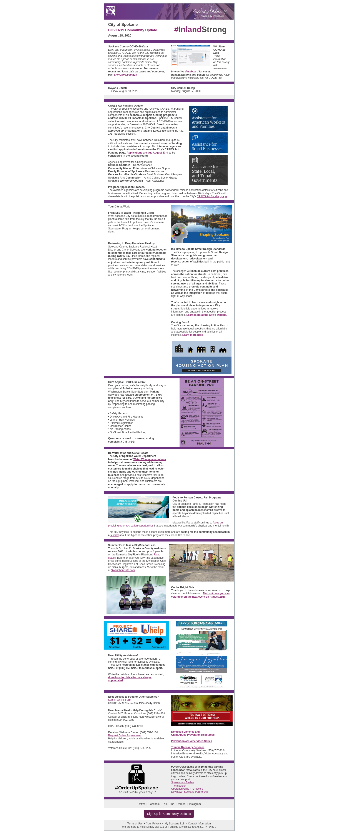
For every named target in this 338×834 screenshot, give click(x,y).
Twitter (141, 804)
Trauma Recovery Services (188, 747)
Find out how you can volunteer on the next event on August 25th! (200, 595)
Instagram (195, 804)
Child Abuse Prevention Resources (193, 734)
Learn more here (192, 334)
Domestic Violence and (185, 731)
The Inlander (178, 785)
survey (114, 535)
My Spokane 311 (174, 823)
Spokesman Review (182, 782)
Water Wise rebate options (149, 459)
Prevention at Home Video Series (191, 741)
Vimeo (181, 804)
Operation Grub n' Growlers (187, 788)
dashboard (191, 71)
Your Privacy (153, 823)
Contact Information (199, 823)
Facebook (154, 804)
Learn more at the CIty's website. (206, 314)
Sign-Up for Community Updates (169, 814)
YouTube (169, 804)
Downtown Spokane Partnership (189, 791)
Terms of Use (135, 823)
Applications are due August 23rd (148, 152)
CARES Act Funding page (212, 196)
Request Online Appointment (125, 735)
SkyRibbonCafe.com (123, 570)
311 (162, 826)
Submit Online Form (120, 699)
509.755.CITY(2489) (203, 826)
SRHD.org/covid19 (125, 74)
